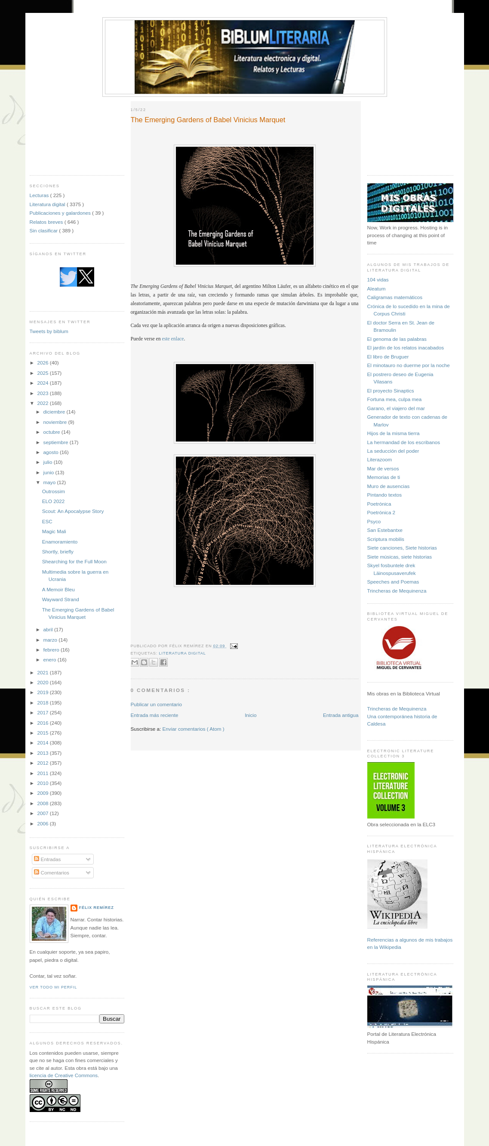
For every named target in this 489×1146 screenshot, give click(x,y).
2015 (43, 732)
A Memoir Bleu (58, 589)
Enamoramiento (60, 541)
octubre (52, 432)
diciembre (55, 411)
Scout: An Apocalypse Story (73, 511)
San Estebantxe (385, 530)
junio (49, 472)
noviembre (55, 422)
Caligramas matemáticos (395, 297)
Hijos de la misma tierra (393, 433)
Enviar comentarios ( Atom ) (194, 729)
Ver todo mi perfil (53, 987)
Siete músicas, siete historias (399, 556)
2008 (43, 803)
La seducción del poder (393, 451)
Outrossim (53, 491)
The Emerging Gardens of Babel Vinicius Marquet (208, 120)
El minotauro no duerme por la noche (408, 365)
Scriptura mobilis (385, 539)
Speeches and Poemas (393, 581)
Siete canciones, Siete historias (402, 547)
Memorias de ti (383, 477)
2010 (43, 783)
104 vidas (378, 279)
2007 (43, 813)
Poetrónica (379, 504)
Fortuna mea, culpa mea (394, 399)
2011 (43, 773)
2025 (43, 373)
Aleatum (376, 288)
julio (48, 462)
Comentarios (51, 872)
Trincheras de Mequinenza (397, 590)
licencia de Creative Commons (64, 1075)
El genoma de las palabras (397, 339)
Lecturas (40, 195)
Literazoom (379, 459)
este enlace (173, 339)
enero (50, 659)
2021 (43, 672)
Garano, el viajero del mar (396, 408)
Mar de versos (383, 468)
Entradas (47, 859)
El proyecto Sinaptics (390, 390)
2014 (43, 742)
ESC (47, 521)
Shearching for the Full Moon (74, 561)
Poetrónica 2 (381, 512)
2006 (43, 823)
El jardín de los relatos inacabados (405, 347)
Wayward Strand (60, 599)
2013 (43, 753)
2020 (43, 682)
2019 (43, 692)
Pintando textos (384, 494)
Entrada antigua (341, 715)
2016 (43, 723)
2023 (43, 393)
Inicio (250, 715)
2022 (43, 403)
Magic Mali (54, 531)
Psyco (374, 521)
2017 (43, 712)
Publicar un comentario (156, 704)
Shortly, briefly (58, 551)
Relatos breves (47, 222)
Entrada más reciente (154, 715)
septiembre (56, 442)
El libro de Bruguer (388, 356)
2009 (43, 793)
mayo (50, 482)
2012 (43, 763)
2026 (43, 362)
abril (48, 629)
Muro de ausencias (388, 486)
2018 (43, 702)
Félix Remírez (96, 907)
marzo (51, 640)
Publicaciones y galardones (61, 213)
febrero (52, 649)
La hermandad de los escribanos (403, 442)
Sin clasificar (44, 230)
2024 (43, 383)
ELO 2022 (53, 501)
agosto (51, 452)
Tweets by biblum (49, 331)
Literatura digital (48, 204)
